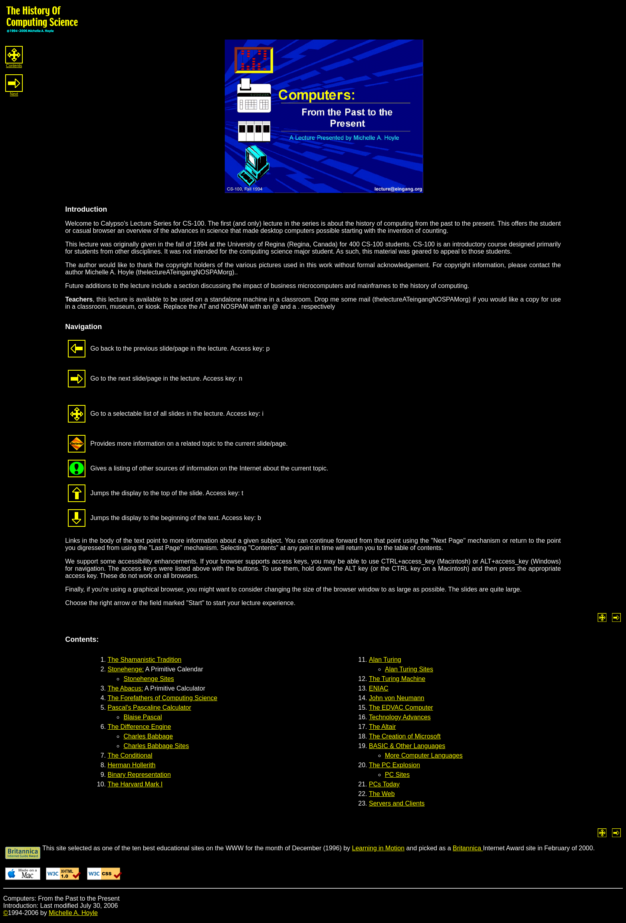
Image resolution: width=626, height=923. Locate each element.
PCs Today (384, 784)
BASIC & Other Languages (407, 745)
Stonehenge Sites (148, 678)
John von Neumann (396, 698)
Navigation (83, 327)
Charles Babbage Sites (156, 745)
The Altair (382, 726)
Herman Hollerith (131, 765)
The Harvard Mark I (134, 784)
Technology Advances (400, 717)
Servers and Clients (397, 803)
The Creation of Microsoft (405, 736)
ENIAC (378, 688)
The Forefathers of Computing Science (162, 698)
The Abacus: (125, 688)
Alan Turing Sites (409, 669)
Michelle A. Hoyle (73, 912)
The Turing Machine (397, 678)
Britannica (468, 848)
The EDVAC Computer (401, 707)
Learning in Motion (378, 848)
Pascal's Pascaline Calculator (149, 707)
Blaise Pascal (142, 717)
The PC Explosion (394, 765)
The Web (382, 793)
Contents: (82, 639)
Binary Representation (138, 774)
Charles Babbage (148, 736)
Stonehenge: (125, 669)
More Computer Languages (424, 755)
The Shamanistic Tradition (144, 659)
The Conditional (129, 755)
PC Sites (397, 774)
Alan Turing (385, 659)
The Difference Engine (139, 726)
